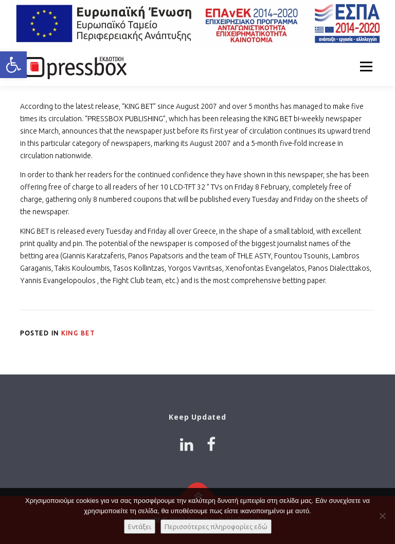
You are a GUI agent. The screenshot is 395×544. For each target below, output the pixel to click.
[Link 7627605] (74, 66)
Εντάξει (139, 526)
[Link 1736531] (186, 444)
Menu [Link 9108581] (366, 66)
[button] (13, 64)
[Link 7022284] (197, 23)
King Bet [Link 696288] (78, 333)
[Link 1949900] (211, 444)
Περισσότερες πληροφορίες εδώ (216, 526)
